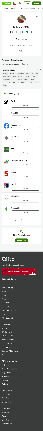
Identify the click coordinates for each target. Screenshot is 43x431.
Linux (5, 85)
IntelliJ (26, 76)
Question (13, 8)
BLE (22, 82)
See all (39, 70)
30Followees (21, 44)
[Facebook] (21, 32)
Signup (36, 3)
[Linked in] (26, 32)
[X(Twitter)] (16, 32)
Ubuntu (29, 82)
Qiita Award (6, 347)
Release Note (6, 328)
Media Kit (5, 306)
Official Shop (6, 402)
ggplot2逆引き (17, 79)
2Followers (31, 44)
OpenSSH (29, 73)
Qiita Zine (5, 398)
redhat (5, 82)
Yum (25, 79)
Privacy (4, 299)
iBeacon (12, 82)
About (4, 291)
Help (3, 314)
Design (5, 73)
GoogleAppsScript (9, 76)
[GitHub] (11, 32)
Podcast (5, 384)
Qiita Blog (5, 420)
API (3, 355)
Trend (5, 8)
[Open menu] (37, 16)
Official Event (7, 332)
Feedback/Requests (9, 310)
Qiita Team (6, 394)
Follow (21, 51)
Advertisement (7, 318)
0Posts (12, 44)
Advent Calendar (28, 8)
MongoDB (6, 79)
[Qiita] (6, 3)
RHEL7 (31, 79)
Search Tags (21, 240)
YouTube (5, 380)
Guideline (5, 303)
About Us (5, 412)
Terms (4, 295)
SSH (36, 73)
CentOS (36, 82)
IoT (18, 82)
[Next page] (21, 219)
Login (27, 3)
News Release (7, 423)
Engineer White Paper (10, 351)
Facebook (21, 73)
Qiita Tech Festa (8, 343)
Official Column (7, 336)
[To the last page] (27, 219)
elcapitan (34, 76)
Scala (20, 76)
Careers (4, 416)
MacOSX (12, 73)
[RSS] (31, 32)
